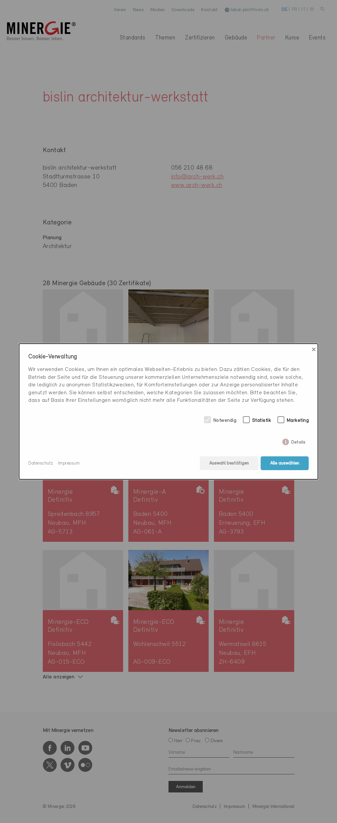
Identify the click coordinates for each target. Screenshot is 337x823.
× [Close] (314, 350)
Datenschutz (40, 463)
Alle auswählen (284, 463)
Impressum (69, 463)
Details (298, 441)
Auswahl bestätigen (229, 463)
